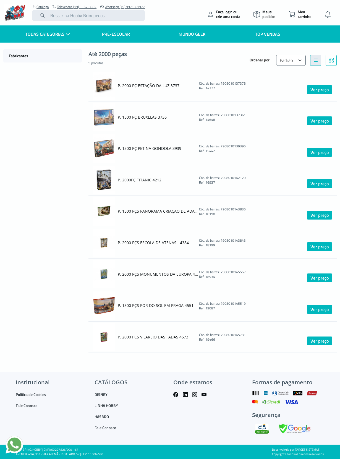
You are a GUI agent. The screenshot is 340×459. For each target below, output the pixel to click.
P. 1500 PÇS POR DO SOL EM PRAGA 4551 (155, 305)
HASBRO (102, 416)
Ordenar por (260, 60)
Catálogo (40, 7)
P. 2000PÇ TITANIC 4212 (139, 179)
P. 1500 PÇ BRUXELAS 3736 (142, 117)
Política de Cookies (31, 394)
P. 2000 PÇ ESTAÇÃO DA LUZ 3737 (148, 85)
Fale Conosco (26, 405)
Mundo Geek (192, 34)
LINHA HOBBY (106, 405)
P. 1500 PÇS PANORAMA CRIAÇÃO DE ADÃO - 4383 (158, 211)
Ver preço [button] (319, 89)
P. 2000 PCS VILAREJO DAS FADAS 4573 (153, 337)
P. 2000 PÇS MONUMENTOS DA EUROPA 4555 (158, 274)
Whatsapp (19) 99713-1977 (122, 7)
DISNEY (101, 394)
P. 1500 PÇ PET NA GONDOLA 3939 (149, 148)
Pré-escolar (116, 34)
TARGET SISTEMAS (307, 449)
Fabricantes (18, 56)
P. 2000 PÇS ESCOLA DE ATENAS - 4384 (153, 242)
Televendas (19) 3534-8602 (74, 7)
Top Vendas (267, 34)
